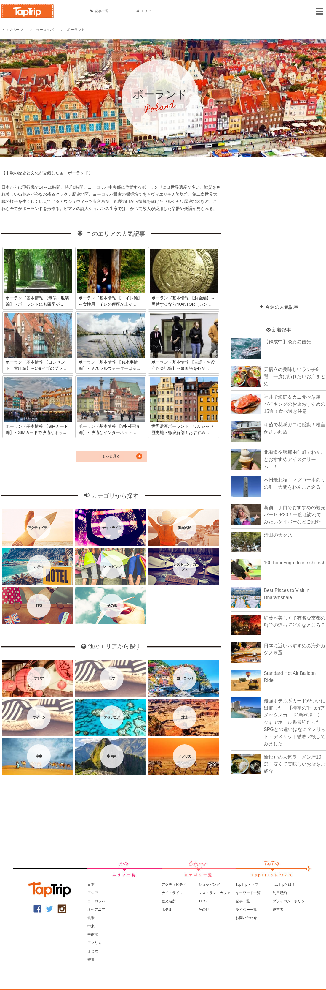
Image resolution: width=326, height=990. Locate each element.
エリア (143, 11)
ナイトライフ (172, 893)
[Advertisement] (58, 227)
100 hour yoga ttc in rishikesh (294, 562)
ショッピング (209, 884)
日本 (91, 884)
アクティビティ (174, 884)
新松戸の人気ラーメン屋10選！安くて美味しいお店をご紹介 (294, 764)
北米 (91, 918)
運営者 (278, 909)
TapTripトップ (247, 884)
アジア (92, 893)
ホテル (167, 909)
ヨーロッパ (45, 30)
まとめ (92, 951)
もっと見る (111, 456)
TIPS (203, 901)
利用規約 (280, 893)
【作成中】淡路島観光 (287, 341)
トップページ (12, 30)
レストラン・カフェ (215, 893)
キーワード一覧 (248, 893)
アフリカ (94, 943)
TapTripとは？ (284, 884)
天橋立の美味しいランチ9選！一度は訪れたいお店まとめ (294, 376)
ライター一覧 (246, 909)
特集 (91, 959)
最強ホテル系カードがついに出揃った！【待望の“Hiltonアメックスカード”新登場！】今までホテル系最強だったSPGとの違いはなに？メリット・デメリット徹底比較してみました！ (295, 722)
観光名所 (169, 901)
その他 (204, 909)
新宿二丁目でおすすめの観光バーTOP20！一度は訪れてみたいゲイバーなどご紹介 (294, 514)
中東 (91, 926)
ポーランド (76, 30)
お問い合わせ (246, 918)
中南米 (92, 934)
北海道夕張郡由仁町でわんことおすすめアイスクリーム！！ (294, 459)
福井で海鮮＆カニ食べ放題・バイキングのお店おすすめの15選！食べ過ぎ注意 (294, 404)
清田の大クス (278, 535)
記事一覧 (99, 11)
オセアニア (96, 909)
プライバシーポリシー (290, 901)
